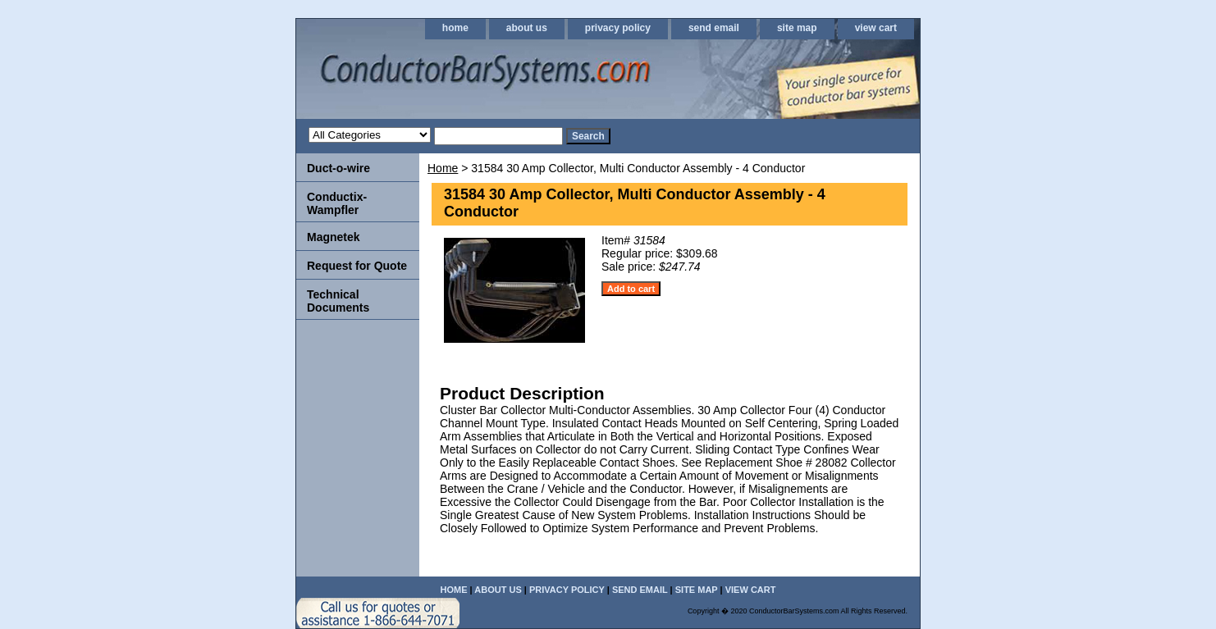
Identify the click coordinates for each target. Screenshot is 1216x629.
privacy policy (618, 28)
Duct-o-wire (338, 168)
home (455, 28)
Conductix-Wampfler (337, 203)
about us (526, 28)
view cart (876, 28)
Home (442, 168)
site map (797, 28)
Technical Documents (338, 301)
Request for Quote (357, 265)
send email (713, 28)
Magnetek (333, 237)
